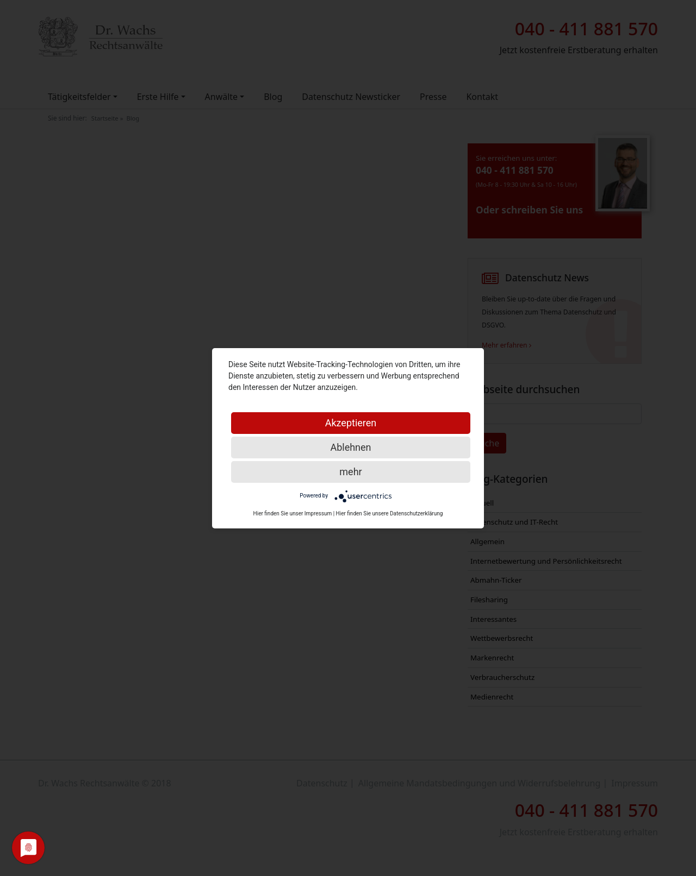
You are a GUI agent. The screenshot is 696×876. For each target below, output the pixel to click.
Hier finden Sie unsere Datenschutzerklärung (389, 513)
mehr (350, 471)
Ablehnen (350, 447)
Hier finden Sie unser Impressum (292, 513)
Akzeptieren (351, 422)
